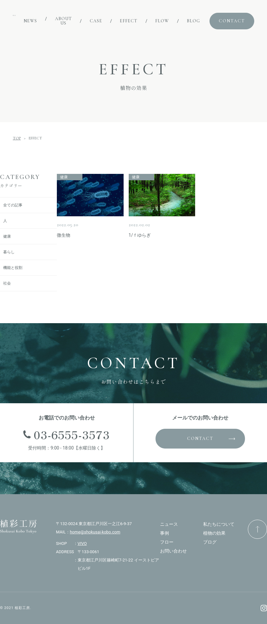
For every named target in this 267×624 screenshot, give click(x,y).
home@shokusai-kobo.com (95, 532)
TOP (17, 138)
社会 (7, 283)
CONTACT (200, 438)
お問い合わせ (173, 550)
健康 (7, 236)
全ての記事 (12, 205)
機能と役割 (12, 267)
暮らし (9, 252)
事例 (164, 533)
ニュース (169, 524)
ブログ (210, 542)
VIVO (82, 543)
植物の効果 (214, 533)
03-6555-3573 (72, 434)
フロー (166, 542)
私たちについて (218, 524)
